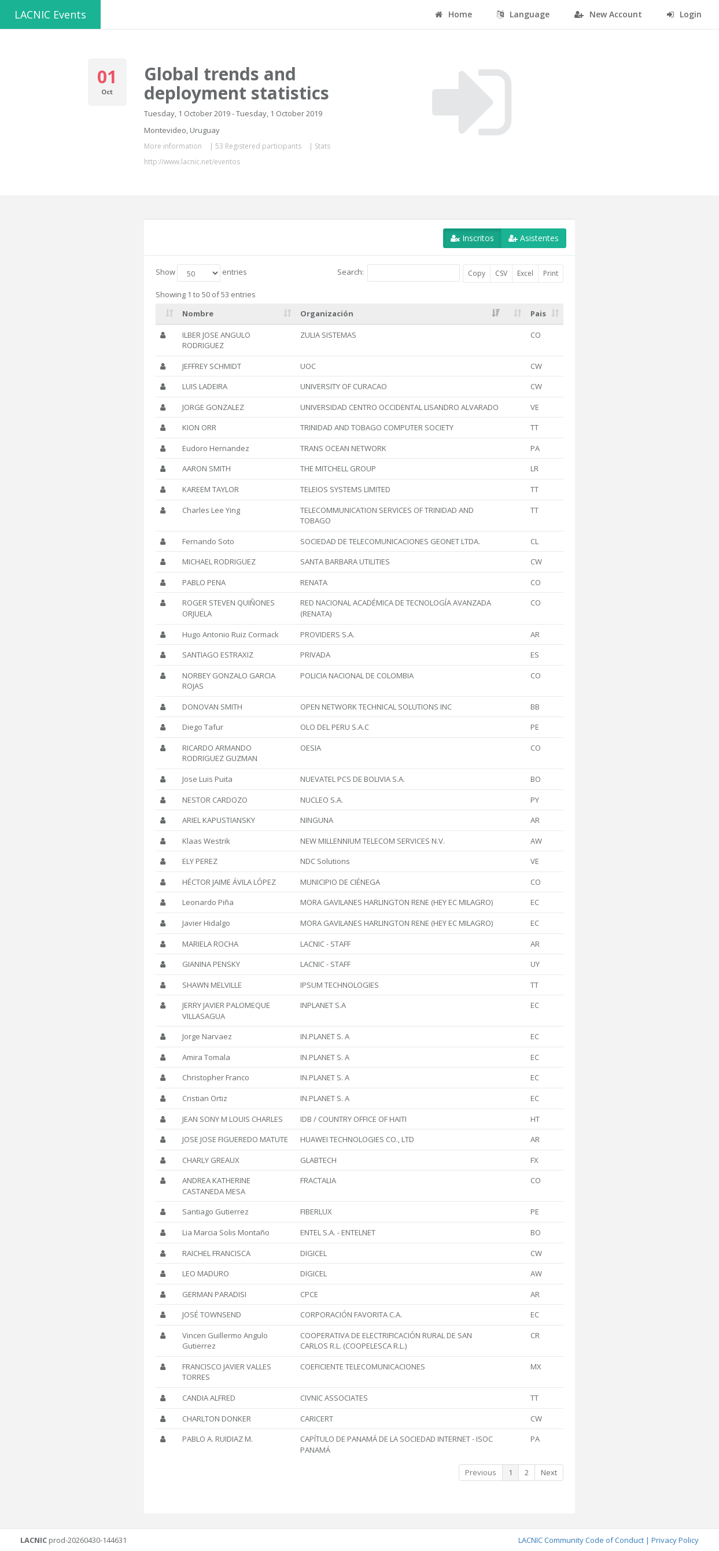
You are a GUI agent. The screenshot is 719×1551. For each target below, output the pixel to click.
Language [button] (523, 14)
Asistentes (533, 237)
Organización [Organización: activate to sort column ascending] (326, 313)
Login (684, 14)
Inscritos (472, 237)
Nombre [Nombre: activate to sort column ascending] (197, 313)
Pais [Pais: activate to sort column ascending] (538, 313)
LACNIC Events (50, 14)
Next (549, 1472)
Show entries (201, 273)
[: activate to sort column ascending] (167, 314)
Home (453, 14)
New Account (608, 14)
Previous (480, 1472)
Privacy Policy (675, 1540)
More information (173, 146)
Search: (398, 273)
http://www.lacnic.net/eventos (192, 162)
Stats (322, 146)
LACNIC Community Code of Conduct (581, 1540)
